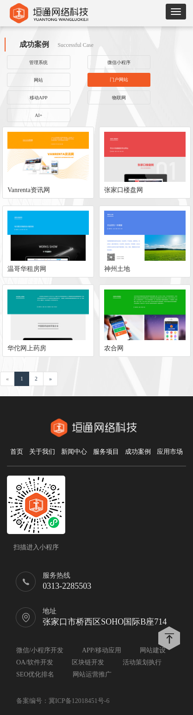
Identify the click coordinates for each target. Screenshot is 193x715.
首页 (16, 451)
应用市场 (170, 451)
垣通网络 (48, 13)
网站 (38, 80)
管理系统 (38, 62)
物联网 (119, 97)
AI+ (38, 115)
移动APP (38, 97)
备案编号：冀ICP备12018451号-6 (62, 700)
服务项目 (106, 451)
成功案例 (138, 451)
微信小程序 (119, 62)
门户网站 (119, 79)
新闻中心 (74, 451)
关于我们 (42, 451)
